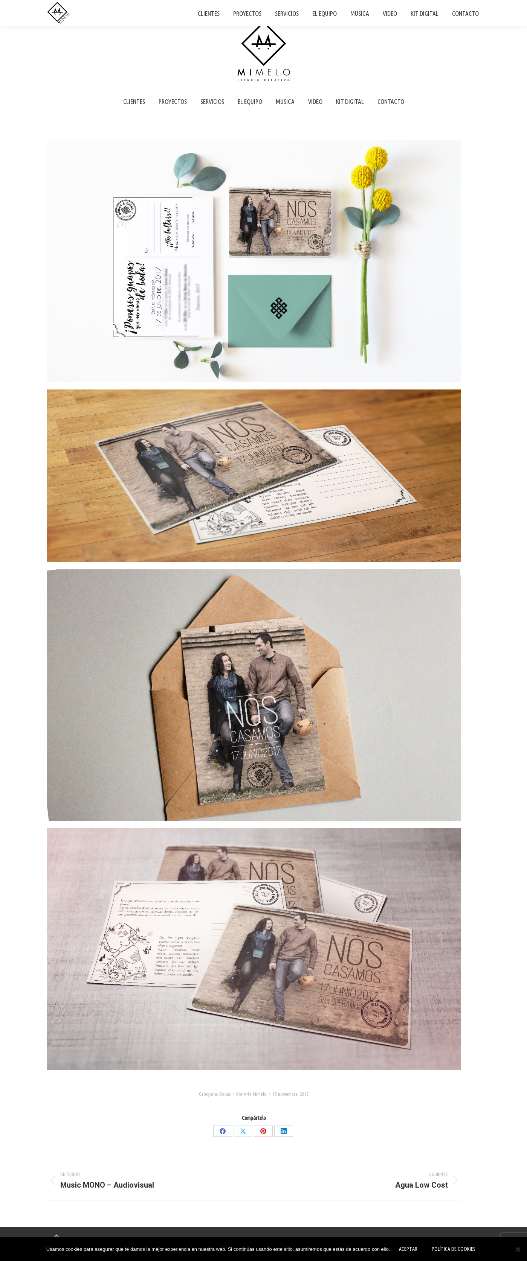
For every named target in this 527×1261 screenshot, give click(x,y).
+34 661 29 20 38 (417, 6)
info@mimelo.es (465, 6)
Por (251, 1094)
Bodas (225, 1094)
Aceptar (408, 1249)
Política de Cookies (453, 1249)
